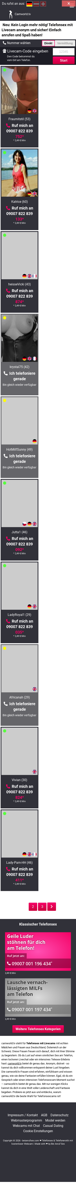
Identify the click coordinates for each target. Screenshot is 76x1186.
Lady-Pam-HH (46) (57, 449)
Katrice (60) (57, 119)
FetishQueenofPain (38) (57, 697)
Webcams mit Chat (26, 1125)
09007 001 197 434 (29, 1009)
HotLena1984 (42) (19, 780)
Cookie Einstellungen (38, 1131)
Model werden (55, 1120)
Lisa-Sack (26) (19, 863)
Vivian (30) (19, 449)
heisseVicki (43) (19, 202)
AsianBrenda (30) (18, 532)
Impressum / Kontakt (23, 1115)
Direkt (48, 43)
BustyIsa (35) (57, 532)
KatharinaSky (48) (19, 697)
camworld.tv (15, 1063)
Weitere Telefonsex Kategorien (38, 1029)
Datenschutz (60, 1115)
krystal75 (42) (57, 202)
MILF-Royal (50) (57, 615)
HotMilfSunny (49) (19, 284)
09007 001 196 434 (29, 963)
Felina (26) (57, 780)
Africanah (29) (57, 367)
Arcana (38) (19, 615)
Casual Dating (53, 1125)
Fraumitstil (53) (19, 119)
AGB (44, 1115)
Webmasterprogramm (26, 1120)
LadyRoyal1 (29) (19, 367)
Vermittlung (65, 43)
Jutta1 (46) (57, 284)
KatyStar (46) (57, 863)
